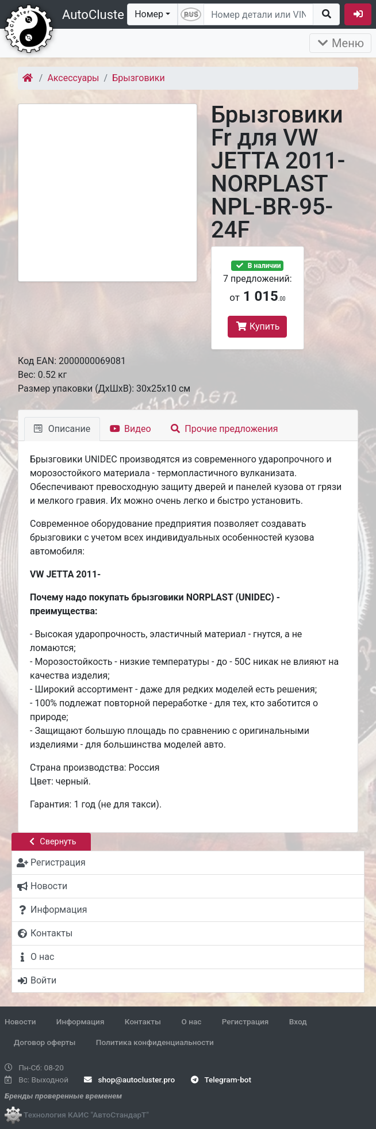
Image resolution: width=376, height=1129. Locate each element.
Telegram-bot (221, 1079)
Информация (80, 1021)
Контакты (143, 1021)
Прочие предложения (224, 428)
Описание (62, 428)
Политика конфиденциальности (155, 1042)
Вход (298, 1021)
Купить (257, 326)
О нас (191, 1021)
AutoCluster (95, 14)
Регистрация (245, 1021)
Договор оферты (44, 1042)
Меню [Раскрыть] (340, 43)
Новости (20, 1021)
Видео (130, 428)
